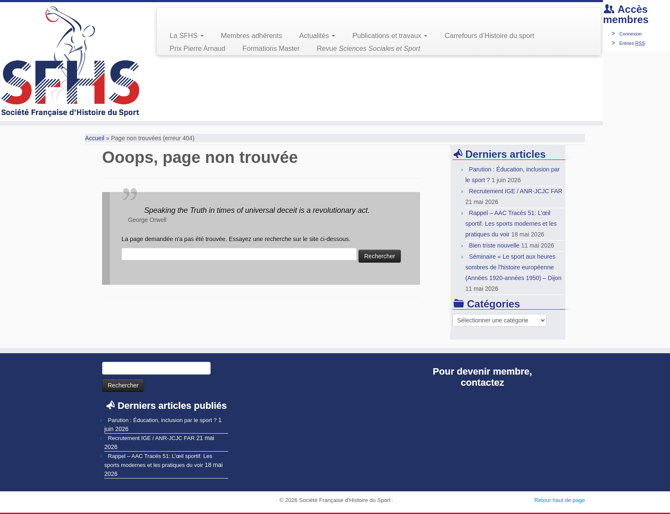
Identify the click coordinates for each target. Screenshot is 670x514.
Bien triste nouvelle (494, 245)
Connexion (630, 33)
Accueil (94, 138)
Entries (632, 43)
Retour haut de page (559, 500)
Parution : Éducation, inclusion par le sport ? (162, 420)
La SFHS (187, 36)
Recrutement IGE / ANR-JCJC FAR (516, 191)
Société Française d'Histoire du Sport (345, 500)
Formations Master (271, 48)
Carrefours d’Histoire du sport (489, 36)
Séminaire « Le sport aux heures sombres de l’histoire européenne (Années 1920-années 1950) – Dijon (513, 267)
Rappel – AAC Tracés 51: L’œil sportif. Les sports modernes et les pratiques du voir (511, 224)
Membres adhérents (251, 36)
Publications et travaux (389, 36)
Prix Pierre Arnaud (198, 48)
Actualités (317, 36)
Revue (368, 48)
